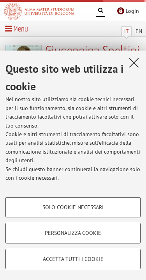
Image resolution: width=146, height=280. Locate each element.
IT (126, 31)
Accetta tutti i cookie (73, 259)
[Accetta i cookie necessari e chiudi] (134, 62)
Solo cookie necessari (73, 207)
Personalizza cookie (73, 232)
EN (138, 31)
